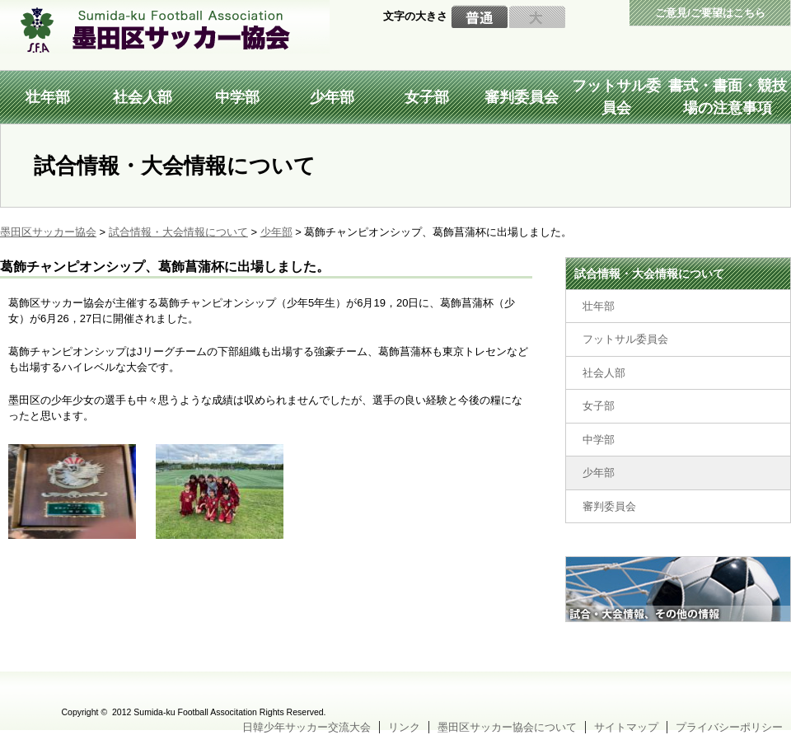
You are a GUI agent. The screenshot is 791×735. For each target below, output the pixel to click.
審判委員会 (521, 97)
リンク (404, 727)
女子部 (427, 97)
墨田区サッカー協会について (507, 727)
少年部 (332, 97)
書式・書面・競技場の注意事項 (727, 96)
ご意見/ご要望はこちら (710, 13)
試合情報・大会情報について (649, 273)
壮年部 (48, 97)
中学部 (237, 97)
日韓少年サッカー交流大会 (306, 727)
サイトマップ (626, 727)
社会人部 (142, 97)
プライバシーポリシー (729, 727)
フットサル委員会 (616, 96)
